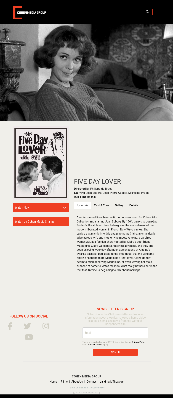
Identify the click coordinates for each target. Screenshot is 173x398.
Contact (91, 381)
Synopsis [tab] (82, 205)
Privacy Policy (138, 342)
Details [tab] (133, 205)
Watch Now (22, 207)
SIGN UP (115, 352)
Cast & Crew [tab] (101, 205)
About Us (77, 381)
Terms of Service (94, 345)
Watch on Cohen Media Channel (35, 221)
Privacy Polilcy (98, 387)
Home (53, 381)
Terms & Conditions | (80, 387)
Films (64, 381)
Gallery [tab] (119, 205)
